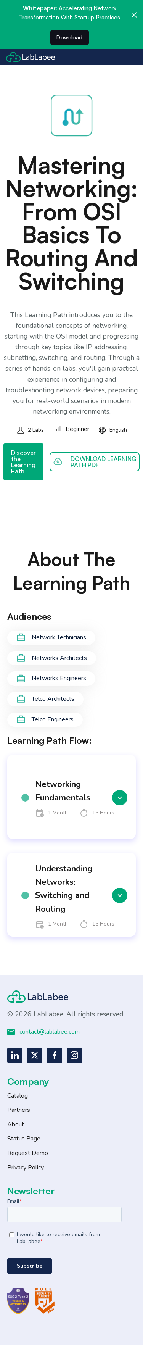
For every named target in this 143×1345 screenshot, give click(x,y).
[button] (71, 798)
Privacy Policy (25, 1167)
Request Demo (27, 1153)
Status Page (23, 1138)
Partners (18, 1110)
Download (69, 37)
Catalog (17, 1096)
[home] (30, 57)
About (15, 1124)
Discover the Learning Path (23, 462)
